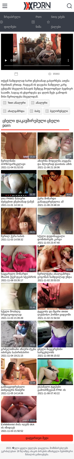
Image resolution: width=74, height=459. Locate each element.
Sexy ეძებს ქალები (56, 21)
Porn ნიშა (37, 21)
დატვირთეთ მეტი (37, 438)
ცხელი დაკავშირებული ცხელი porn (31, 123)
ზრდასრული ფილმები (10, 21)
